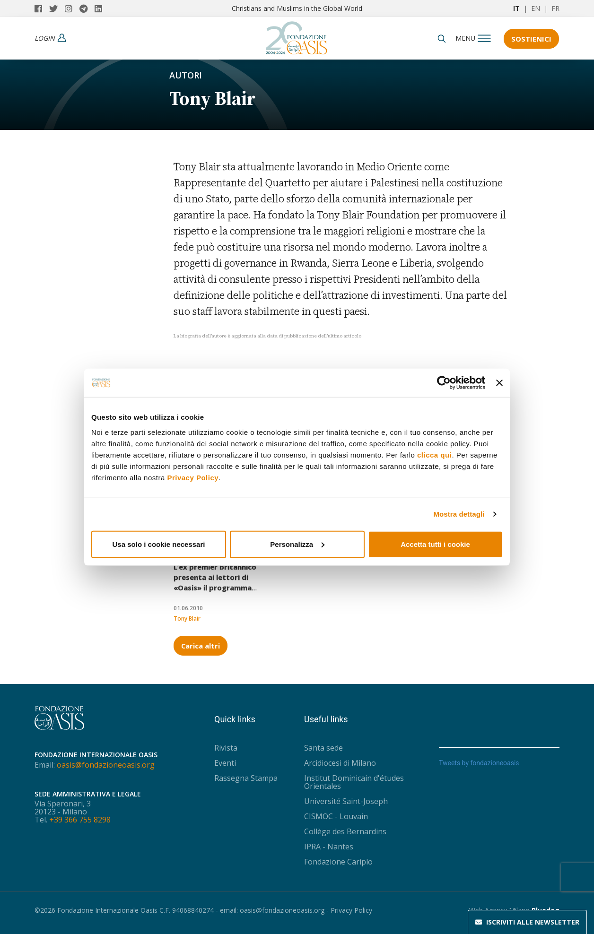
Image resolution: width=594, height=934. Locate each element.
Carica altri (200, 645)
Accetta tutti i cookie (435, 544)
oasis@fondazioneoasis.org (106, 765)
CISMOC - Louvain (336, 816)
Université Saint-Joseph (346, 801)
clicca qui (434, 454)
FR (555, 8)
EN (535, 8)
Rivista (225, 748)
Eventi (225, 763)
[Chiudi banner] (499, 383)
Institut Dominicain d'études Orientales (354, 782)
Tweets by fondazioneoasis (479, 763)
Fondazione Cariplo (338, 861)
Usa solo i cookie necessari (159, 544)
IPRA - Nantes (328, 846)
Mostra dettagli (458, 514)
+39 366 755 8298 (80, 819)
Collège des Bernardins (345, 831)
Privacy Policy (192, 477)
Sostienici (532, 38)
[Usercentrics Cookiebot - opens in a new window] (443, 383)
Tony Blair (187, 618)
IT (516, 8)
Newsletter (527, 922)
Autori (185, 75)
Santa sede (323, 748)
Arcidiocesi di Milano (340, 763)
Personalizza (297, 544)
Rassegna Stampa (246, 778)
